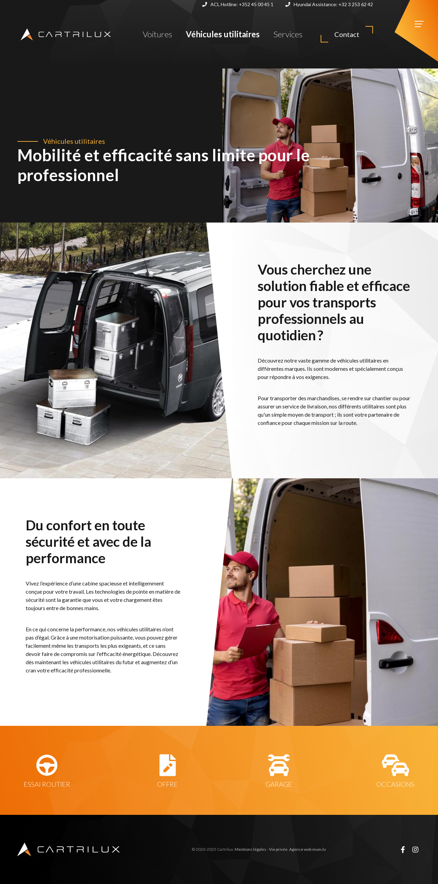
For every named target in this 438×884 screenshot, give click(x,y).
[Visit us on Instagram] (415, 849)
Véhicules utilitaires (223, 34)
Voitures (157, 34)
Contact (346, 34)
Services (287, 34)
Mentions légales (250, 849)
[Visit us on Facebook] (402, 849)
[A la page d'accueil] (66, 34)
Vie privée (278, 849)
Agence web (300, 849)
